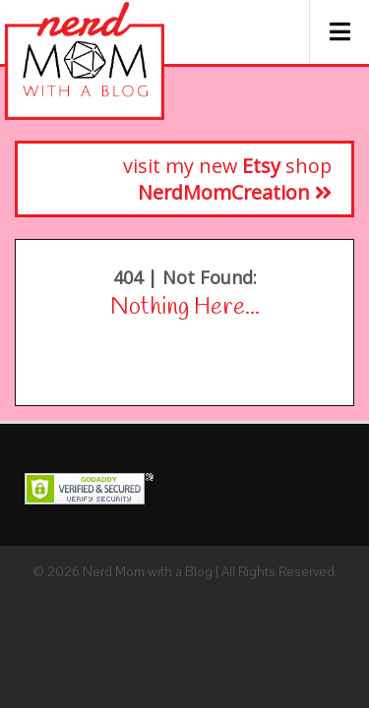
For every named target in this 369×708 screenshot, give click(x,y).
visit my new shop (227, 179)
